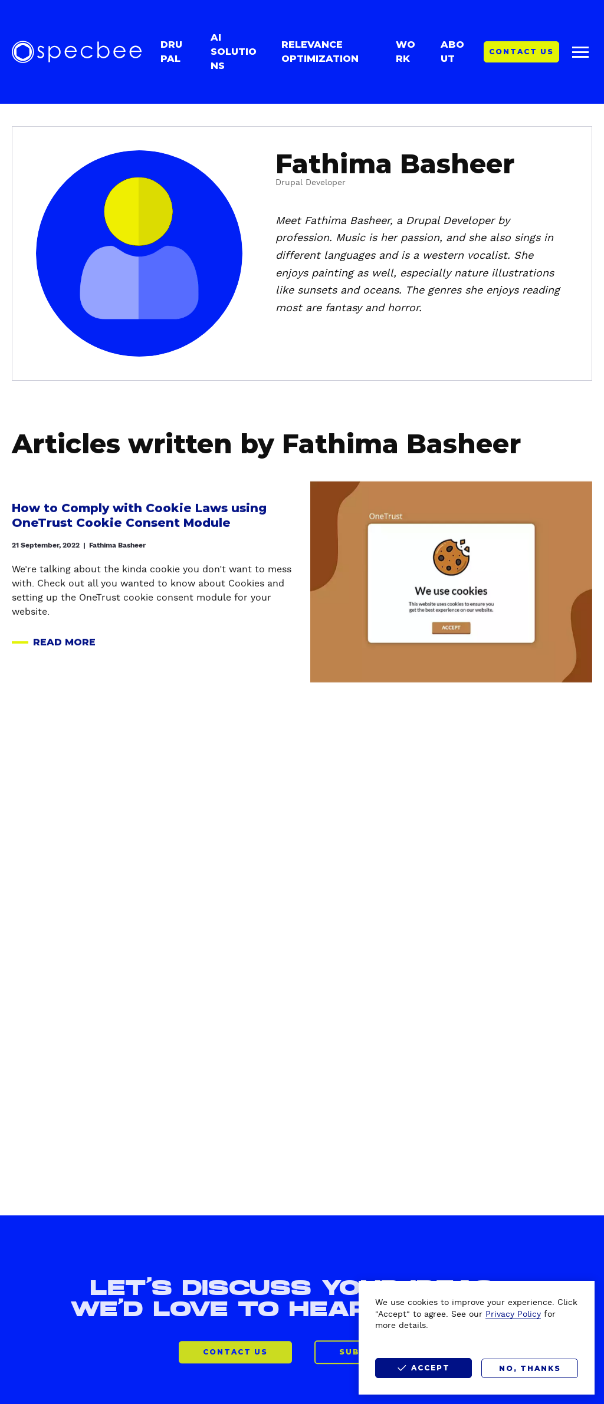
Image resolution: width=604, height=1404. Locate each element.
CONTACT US (235, 1363)
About (452, 51)
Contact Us (521, 51)
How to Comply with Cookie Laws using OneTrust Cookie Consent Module (139, 519)
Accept (430, 1367)
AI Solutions (234, 51)
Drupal (171, 51)
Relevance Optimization (320, 51)
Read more (54, 646)
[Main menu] (580, 51)
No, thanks (530, 1368)
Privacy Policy (513, 1314)
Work (405, 51)
